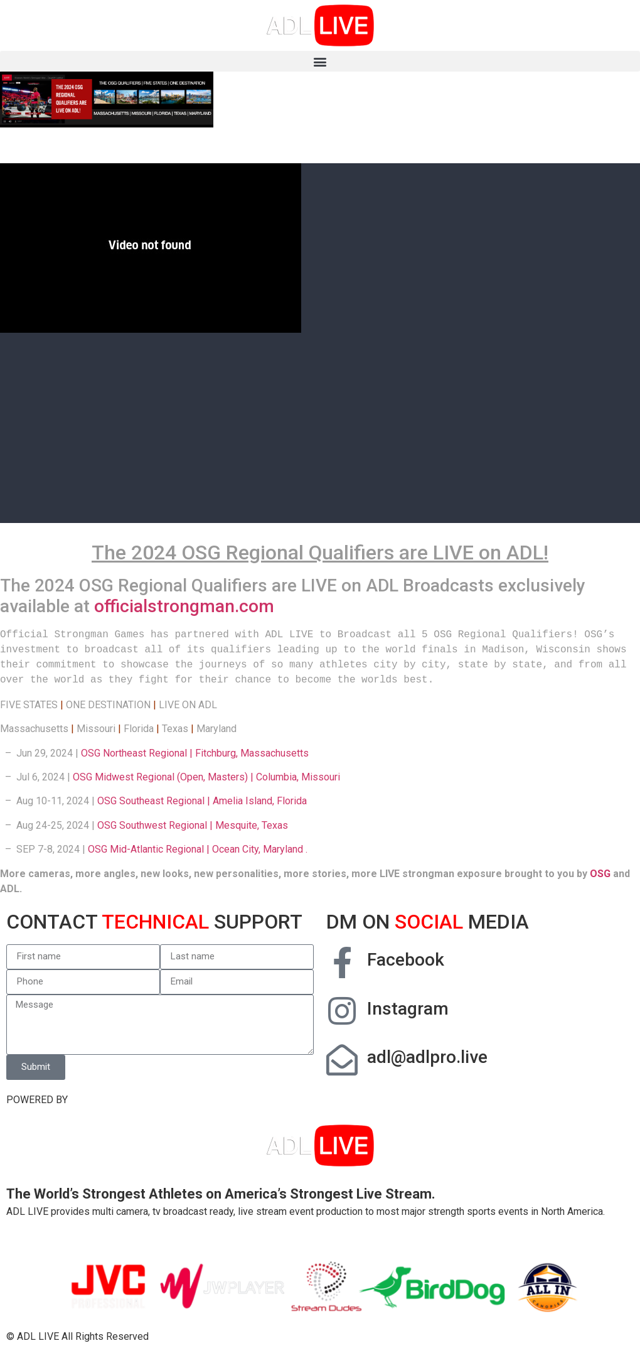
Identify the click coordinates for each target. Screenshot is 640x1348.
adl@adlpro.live (427, 1057)
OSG (600, 874)
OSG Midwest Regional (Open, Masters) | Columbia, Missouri (206, 777)
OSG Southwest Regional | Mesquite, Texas (192, 825)
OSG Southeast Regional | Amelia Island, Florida (202, 801)
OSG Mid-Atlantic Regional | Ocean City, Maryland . (197, 849)
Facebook (405, 959)
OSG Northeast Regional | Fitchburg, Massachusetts (195, 753)
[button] (320, 61)
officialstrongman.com (184, 606)
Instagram (408, 1008)
